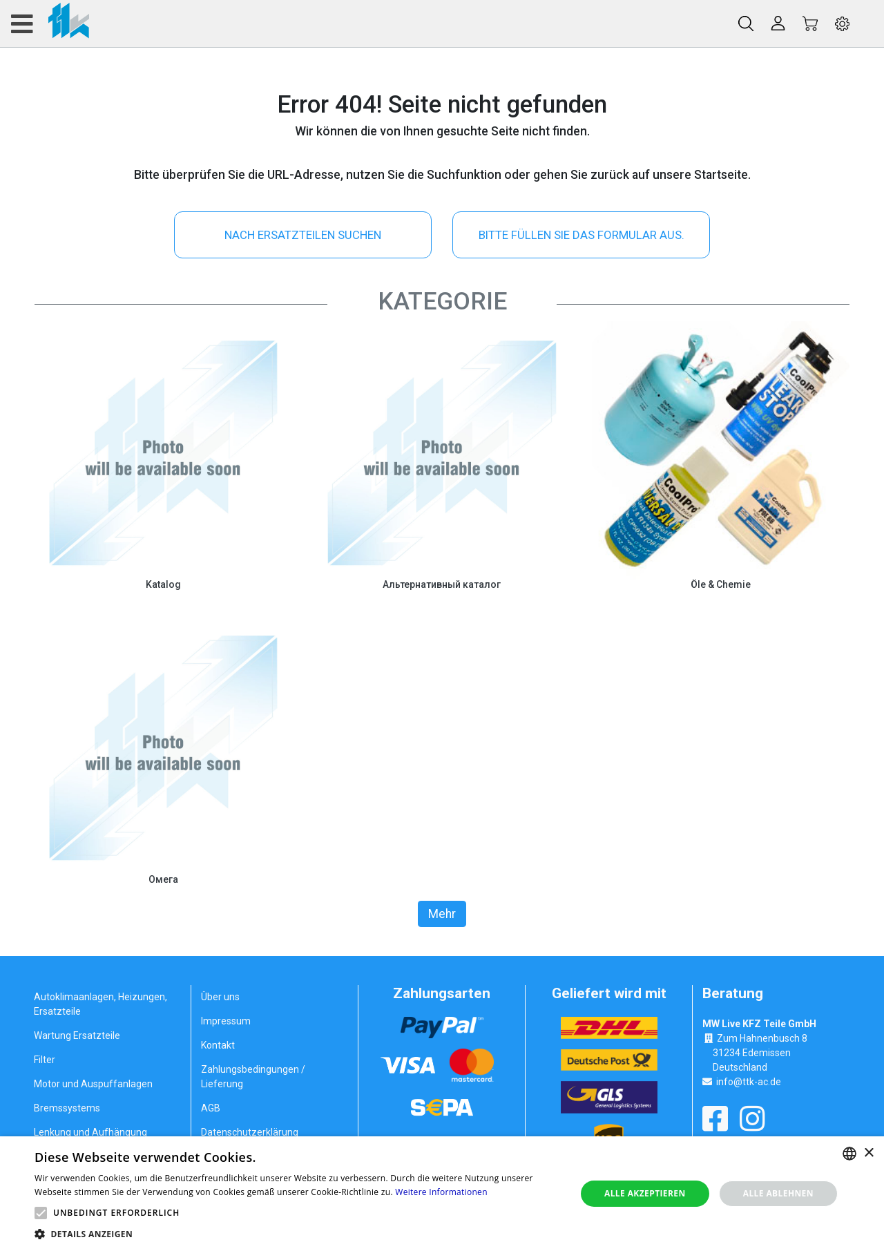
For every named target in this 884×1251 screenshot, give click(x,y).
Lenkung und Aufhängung (90, 1132)
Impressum (226, 1020)
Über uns (220, 996)
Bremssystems (67, 1108)
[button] (41, 1213)
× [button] (868, 1153)
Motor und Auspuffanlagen (93, 1083)
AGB (210, 1108)
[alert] (442, 1193)
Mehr (442, 914)
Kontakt (218, 1045)
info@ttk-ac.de (748, 1081)
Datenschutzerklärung (249, 1132)
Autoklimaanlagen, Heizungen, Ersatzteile (100, 1004)
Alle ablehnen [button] (778, 1193)
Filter (44, 1059)
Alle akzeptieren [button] (645, 1193)
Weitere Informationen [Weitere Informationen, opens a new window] (441, 1192)
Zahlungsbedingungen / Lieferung (253, 1076)
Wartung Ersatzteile (77, 1035)
